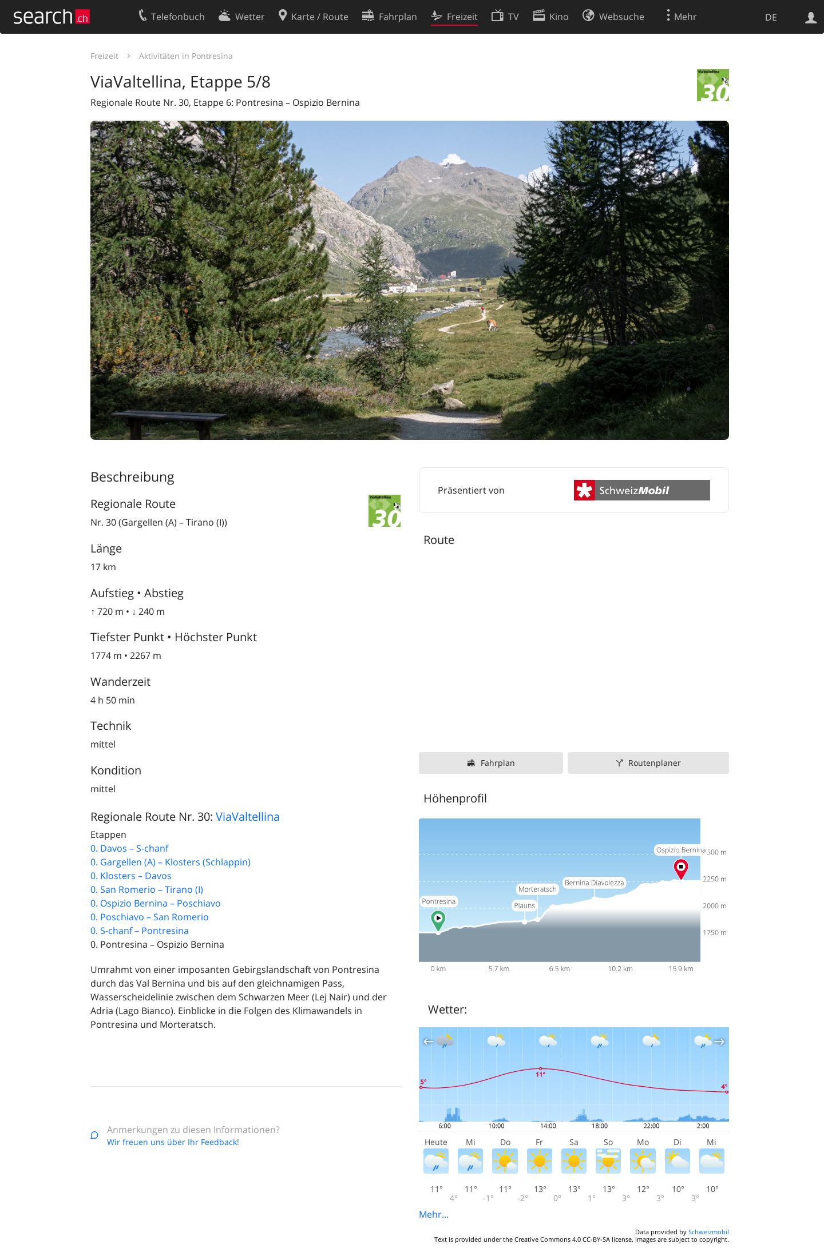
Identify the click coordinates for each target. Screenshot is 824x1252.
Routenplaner (654, 762)
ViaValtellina (248, 816)
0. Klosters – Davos (131, 875)
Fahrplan (498, 762)
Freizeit (104, 55)
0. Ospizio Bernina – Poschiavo (155, 903)
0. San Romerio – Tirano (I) (146, 889)
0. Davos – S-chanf (129, 848)
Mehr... (434, 1214)
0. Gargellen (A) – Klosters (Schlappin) (170, 862)
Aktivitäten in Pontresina (186, 55)
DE (771, 17)
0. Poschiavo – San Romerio (149, 917)
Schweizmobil (708, 1231)
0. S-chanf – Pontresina (139, 930)
